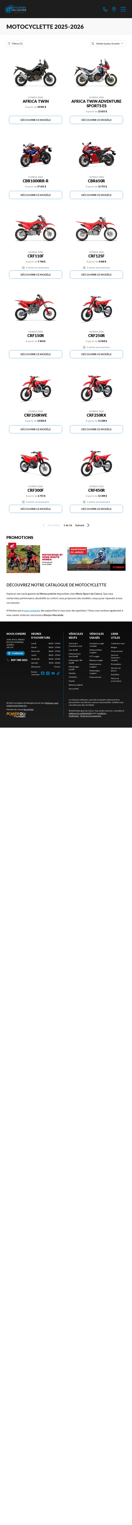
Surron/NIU (74, 689)
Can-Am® (73, 650)
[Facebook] (43, 673)
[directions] (114, 9)
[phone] (105, 9)
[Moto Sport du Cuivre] (15, 9)
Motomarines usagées (95, 665)
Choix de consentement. (90, 716)
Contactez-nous (118, 643)
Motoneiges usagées (94, 671)
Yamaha (72, 673)
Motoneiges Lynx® (74, 668)
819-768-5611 (17, 659)
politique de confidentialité (80, 713)
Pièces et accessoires (116, 679)
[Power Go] (34, 714)
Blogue (114, 647)
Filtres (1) (15, 43)
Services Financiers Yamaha (115, 657)
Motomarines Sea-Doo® (75, 655)
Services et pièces (116, 669)
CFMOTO (73, 677)
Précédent (51, 525)
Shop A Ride (28, 709)
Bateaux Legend (76, 685)
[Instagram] (48, 673)
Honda (72, 681)
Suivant (82, 525)
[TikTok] (58, 673)
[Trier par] (108, 43)
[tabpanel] (45, 655)
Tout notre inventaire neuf (75, 644)
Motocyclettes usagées (95, 651)
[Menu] (123, 9)
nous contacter (32, 610)
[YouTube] (53, 673)
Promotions (116, 664)
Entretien (115, 674)
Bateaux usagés (96, 660)
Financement (95, 677)
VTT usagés (94, 656)
